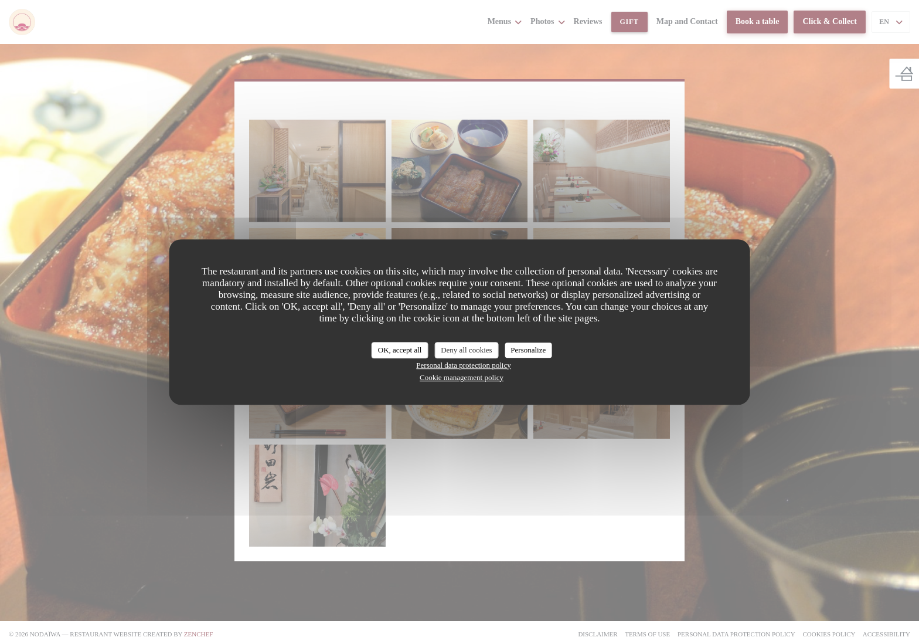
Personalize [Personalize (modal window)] (528, 349)
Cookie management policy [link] (461, 377)
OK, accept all (400, 349)
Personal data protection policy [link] (463, 365)
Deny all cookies (466, 349)
